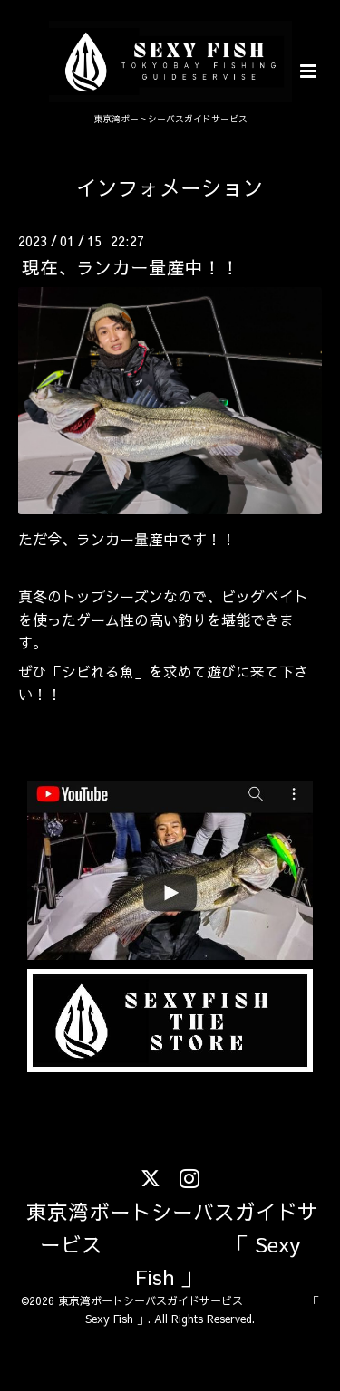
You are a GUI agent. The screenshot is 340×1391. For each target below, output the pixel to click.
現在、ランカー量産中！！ (130, 266)
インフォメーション (170, 187)
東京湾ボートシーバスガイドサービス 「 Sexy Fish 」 (172, 1243)
